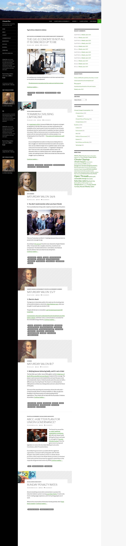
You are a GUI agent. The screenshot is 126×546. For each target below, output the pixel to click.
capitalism (31, 164)
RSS (10, 75)
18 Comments (48, 487)
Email (3, 77)
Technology (60, 36)
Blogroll (4, 47)
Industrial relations (51, 92)
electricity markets (48, 325)
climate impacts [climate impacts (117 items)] (80, 162)
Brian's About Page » (9, 105)
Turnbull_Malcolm (33, 335)
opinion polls (31, 331)
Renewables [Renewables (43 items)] (90, 178)
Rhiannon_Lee (40, 331)
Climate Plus (6, 21)
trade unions (48, 466)
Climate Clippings (84, 21)
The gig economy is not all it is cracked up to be (46, 40)
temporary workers (33, 333)
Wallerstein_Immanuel (42, 166)
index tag (12, 84)
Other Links (5, 50)
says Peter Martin (52, 494)
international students (46, 327)
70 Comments (45, 367)
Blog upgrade (77, 83)
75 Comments (45, 295)
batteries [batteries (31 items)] (76, 157)
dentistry (55, 403)
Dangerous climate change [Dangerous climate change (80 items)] (82, 165)
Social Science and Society (49, 36)
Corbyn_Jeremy (32, 403)
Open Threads (93, 21)
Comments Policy (6, 38)
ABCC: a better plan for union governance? (43, 420)
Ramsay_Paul (31, 261)
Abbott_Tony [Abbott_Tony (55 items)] (77, 155)
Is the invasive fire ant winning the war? (84, 80)
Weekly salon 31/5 (86, 34)
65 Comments (47, 120)
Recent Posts (5, 41)
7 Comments (45, 45)
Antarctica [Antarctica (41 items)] (84, 155)
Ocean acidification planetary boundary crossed (86, 77)
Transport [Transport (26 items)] (85, 184)
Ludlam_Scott (58, 327)
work (29, 94)
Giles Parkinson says (52, 304)
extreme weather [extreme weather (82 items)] (91, 169)
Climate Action (79, 113)
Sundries (74, 21)
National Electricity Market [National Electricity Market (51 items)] (89, 173)
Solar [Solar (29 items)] (81, 182)
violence (30, 263)
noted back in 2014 (34, 124)
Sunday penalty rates (42, 484)
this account (37, 244)
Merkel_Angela (32, 259)
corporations (48, 164)
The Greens (43, 333)
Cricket (39, 403)
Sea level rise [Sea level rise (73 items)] (91, 181)
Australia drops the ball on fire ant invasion (85, 86)
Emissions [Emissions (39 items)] (93, 167)
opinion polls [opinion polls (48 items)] (92, 176)
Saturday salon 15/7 (41, 292)
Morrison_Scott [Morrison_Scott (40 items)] (78, 173)
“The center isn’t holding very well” (54, 136)
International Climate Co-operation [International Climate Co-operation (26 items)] (87, 172)
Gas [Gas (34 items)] (85, 170)
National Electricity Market (47, 329)
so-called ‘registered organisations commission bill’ (56, 433)
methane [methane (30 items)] (96, 172)
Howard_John (40, 92)
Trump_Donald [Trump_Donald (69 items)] (91, 184)
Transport (79, 116)
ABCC (29, 466)
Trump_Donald (60, 261)
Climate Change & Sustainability (61, 21)
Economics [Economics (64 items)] (94, 165)
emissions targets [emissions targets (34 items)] (78, 169)
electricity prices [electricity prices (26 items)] (87, 167)
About (3, 32)
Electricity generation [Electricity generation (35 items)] (79, 167)
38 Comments (45, 199)
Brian (37, 45)
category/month (5, 84)
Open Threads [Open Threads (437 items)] (81, 176)
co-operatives (39, 164)
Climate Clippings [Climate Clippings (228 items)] (82, 159)
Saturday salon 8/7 (40, 363)
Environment (79, 130)
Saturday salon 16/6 (41, 196)
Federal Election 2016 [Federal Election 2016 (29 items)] (78, 170)
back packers (38, 325)
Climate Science (80, 122)
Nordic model (31, 166)
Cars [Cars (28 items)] (79, 157)
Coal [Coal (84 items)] (84, 164)
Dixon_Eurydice (32, 257)
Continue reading (32, 87)
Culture (78, 127)
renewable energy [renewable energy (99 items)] (80, 178)
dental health (47, 403)
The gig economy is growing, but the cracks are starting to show (46, 83)
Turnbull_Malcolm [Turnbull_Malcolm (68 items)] (79, 186)
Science (77, 139)
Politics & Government (35, 36)
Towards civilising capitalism (40, 115)
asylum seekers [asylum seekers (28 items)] (93, 155)
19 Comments (48, 425)
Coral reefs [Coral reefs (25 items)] (88, 163)
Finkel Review (58, 325)
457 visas (30, 325)
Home (50, 21)
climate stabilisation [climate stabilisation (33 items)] (78, 163)
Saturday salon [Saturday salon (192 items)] (80, 181)
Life (28, 36)
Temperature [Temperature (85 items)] (78, 184)
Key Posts (4, 44)
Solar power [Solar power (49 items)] (85, 183)
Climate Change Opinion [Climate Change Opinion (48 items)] (89, 157)
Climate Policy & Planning (82, 119)
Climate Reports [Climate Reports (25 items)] (89, 162)
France (61, 403)
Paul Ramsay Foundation (53, 259)
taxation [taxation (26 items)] (90, 182)
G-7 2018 (39, 257)
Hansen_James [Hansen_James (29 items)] (77, 172)
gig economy (31, 92)
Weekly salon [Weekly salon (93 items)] (89, 186)
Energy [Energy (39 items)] (84, 169)
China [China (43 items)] (81, 157)
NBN (59, 92)
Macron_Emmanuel (33, 329)
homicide (46, 257)
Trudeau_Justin (50, 261)
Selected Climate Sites (7, 53)
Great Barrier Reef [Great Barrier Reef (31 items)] (90, 170)
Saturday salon (41, 261)
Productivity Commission (47, 509)
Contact (4, 35)
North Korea (55, 405)
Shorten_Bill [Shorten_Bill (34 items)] (77, 183)
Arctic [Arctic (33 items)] (88, 155)
